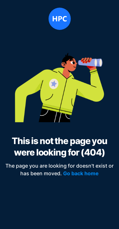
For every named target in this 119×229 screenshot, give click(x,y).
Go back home (81, 173)
